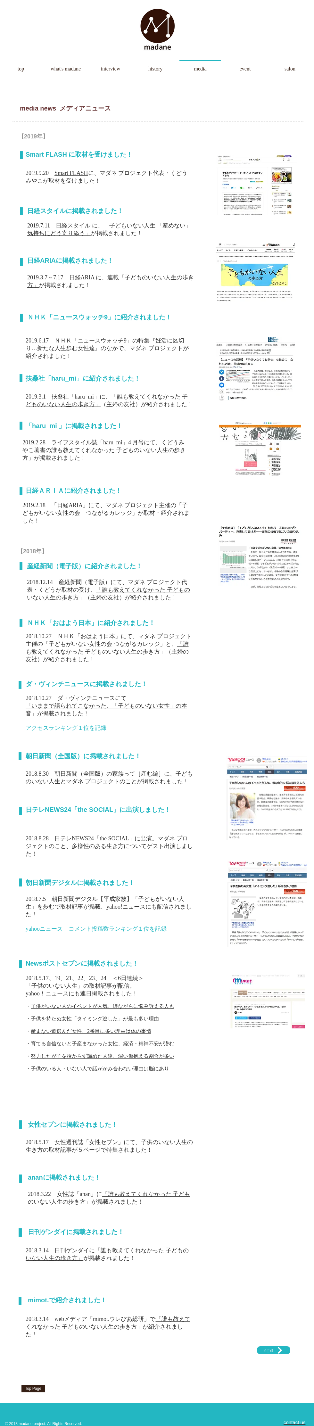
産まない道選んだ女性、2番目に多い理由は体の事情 (91, 1031)
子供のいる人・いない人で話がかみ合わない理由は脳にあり (100, 1068)
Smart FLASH (71, 173)
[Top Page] (33, 1388)
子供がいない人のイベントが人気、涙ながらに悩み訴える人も (102, 1006)
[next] (273, 1350)
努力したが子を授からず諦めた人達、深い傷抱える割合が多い (102, 1056)
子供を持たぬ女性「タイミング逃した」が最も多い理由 (95, 1018)
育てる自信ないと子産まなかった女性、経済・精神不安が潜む (102, 1043)
